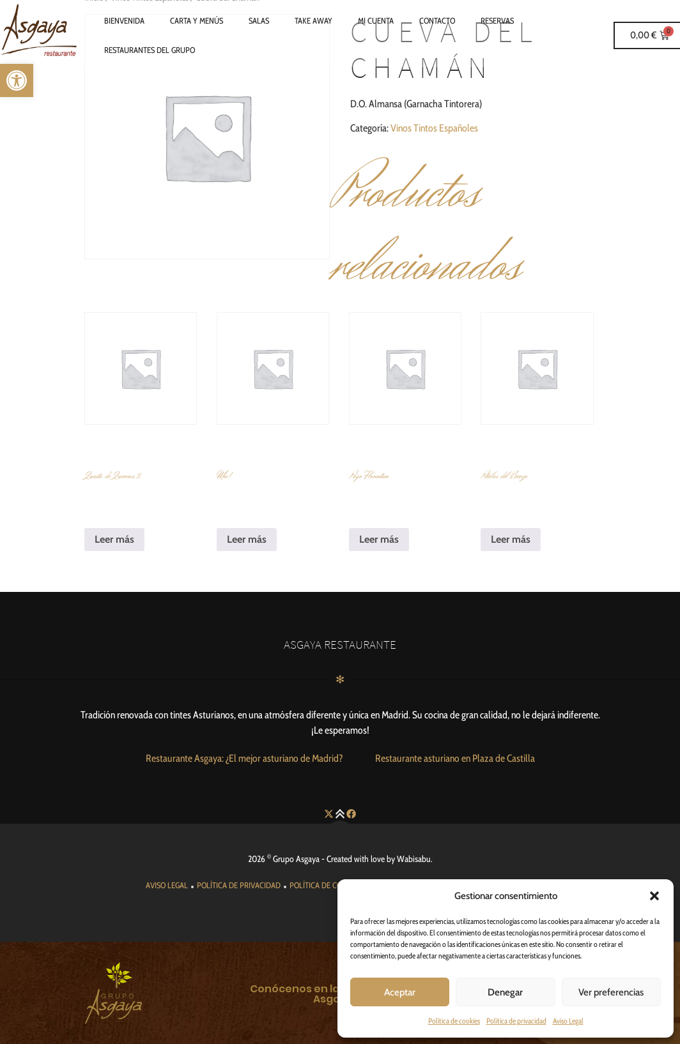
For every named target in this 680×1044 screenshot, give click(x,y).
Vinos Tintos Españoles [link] (434, 128)
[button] (654, 895)
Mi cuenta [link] (376, 20)
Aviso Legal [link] (568, 1020)
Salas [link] (259, 20)
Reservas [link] (497, 20)
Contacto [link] (437, 20)
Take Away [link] (313, 20)
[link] (16, 80)
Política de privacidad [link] (516, 1020)
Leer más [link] (114, 539)
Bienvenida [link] (124, 20)
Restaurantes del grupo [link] (149, 50)
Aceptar (399, 992)
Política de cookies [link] (454, 1020)
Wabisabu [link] (414, 859)
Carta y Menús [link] (196, 20)
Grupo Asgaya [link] (296, 859)
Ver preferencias (611, 992)
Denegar (505, 992)
